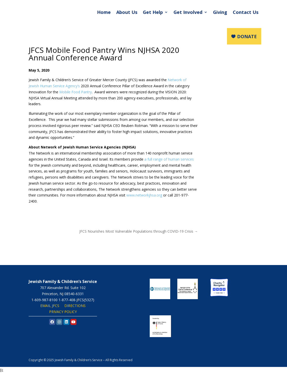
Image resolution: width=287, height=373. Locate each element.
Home (104, 12)
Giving (220, 12)
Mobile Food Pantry (75, 92)
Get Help (153, 12)
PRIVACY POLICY (63, 311)
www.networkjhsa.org (144, 195)
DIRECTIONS (75, 305)
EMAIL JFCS (49, 305)
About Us (126, 12)
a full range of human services (169, 159)
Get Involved (188, 12)
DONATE (247, 36)
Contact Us (245, 12)
